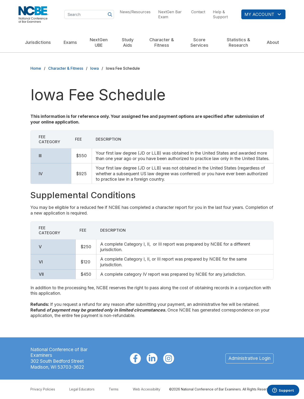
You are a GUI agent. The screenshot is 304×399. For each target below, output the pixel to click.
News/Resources (135, 11)
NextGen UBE (99, 42)
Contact (198, 11)
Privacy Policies (42, 389)
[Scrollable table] (152, 157)
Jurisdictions (38, 42)
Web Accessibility (146, 389)
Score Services (199, 42)
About (273, 42)
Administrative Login (249, 358)
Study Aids (127, 42)
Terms (114, 389)
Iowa (94, 68)
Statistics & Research (238, 42)
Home (35, 68)
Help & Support (220, 14)
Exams (70, 42)
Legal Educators (82, 389)
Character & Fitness (161, 42)
